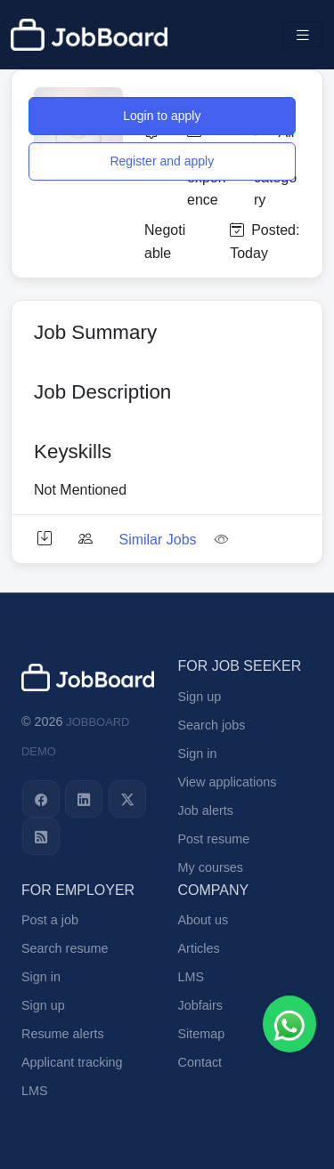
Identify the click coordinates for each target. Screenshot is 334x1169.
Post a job (49, 920)
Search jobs (212, 725)
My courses (211, 867)
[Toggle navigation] (302, 35)
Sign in (197, 753)
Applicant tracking (72, 1062)
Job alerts (205, 810)
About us (203, 920)
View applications (227, 782)
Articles (199, 948)
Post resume (214, 839)
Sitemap (201, 1034)
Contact (200, 1062)
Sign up (200, 696)
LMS (34, 1091)
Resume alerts (62, 1034)
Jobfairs (200, 1005)
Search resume (65, 948)
